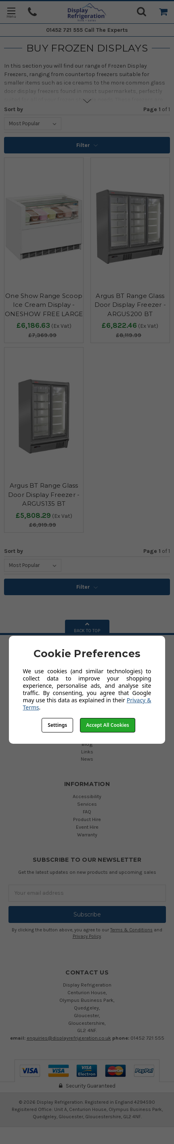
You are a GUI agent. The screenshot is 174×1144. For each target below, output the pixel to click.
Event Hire (87, 827)
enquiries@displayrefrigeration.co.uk (69, 1038)
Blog (87, 744)
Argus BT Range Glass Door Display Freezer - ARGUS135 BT (44, 494)
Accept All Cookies (107, 725)
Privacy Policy (87, 936)
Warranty (87, 835)
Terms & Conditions (131, 930)
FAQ (87, 812)
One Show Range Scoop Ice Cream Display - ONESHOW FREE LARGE (44, 305)
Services (87, 804)
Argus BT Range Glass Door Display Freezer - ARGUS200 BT (130, 305)
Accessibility (87, 796)
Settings (57, 725)
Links (87, 752)
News (87, 759)
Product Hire (87, 819)
